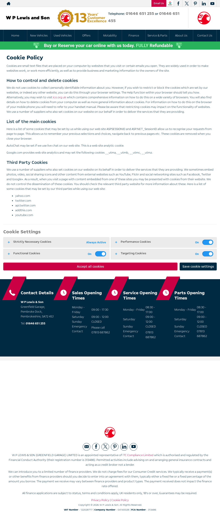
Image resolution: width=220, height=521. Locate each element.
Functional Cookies (26, 253)
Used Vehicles (63, 36)
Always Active (96, 242)
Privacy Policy (100, 501)
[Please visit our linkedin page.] (203, 3)
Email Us (159, 3)
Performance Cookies (136, 242)
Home (15, 36)
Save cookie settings (198, 266)
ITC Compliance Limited (138, 456)
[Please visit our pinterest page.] (195, 3)
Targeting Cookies (133, 253)
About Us (181, 36)
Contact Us (204, 36)
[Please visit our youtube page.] (212, 3)
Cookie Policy (120, 501)
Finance (134, 36)
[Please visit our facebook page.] (178, 3)
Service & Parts (157, 36)
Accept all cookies (90, 266)
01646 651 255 (140, 13)
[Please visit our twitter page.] (186, 3)
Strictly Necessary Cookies (32, 242)
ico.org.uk (59, 97)
